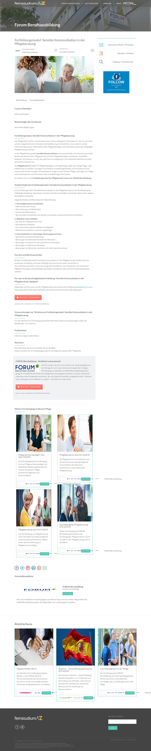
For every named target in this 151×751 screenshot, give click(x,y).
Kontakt (113, 740)
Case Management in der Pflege (114, 668)
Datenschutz (132, 740)
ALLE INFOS (44, 484)
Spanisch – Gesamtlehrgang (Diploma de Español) (75, 669)
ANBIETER (107, 3)
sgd (93, 698)
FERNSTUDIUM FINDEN (71, 3)
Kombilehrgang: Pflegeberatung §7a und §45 (74, 525)
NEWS (118, 3)
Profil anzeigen (67, 593)
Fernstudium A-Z (37, 741)
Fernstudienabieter (37, 100)
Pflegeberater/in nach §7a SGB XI (75, 455)
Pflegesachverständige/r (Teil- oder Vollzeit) (31, 456)
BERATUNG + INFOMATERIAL (28, 297)
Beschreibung (21, 100)
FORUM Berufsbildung (113, 479)
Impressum (122, 740)
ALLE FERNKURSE (91, 3)
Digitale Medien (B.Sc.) (27, 668)
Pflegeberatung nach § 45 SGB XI (33, 529)
